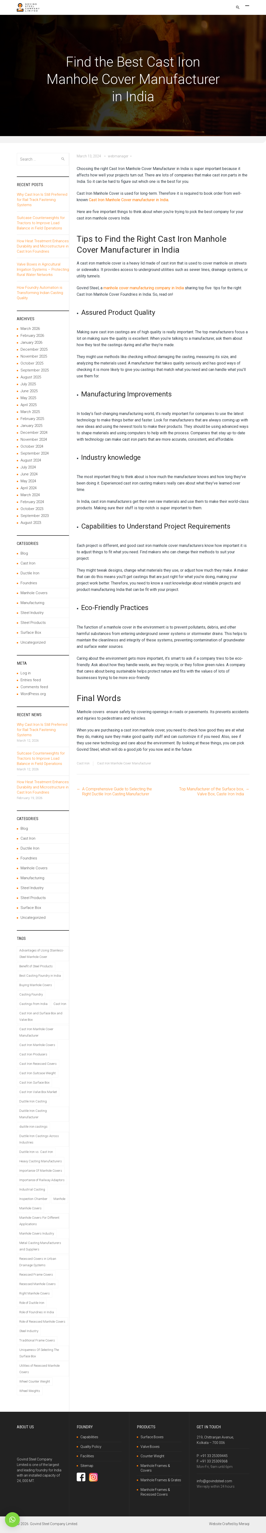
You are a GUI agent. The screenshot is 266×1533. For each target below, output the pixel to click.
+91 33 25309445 (214, 1456)
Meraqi (244, 1524)
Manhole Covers (34, 593)
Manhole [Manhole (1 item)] (59, 1199)
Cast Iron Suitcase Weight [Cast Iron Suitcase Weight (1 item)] (37, 1073)
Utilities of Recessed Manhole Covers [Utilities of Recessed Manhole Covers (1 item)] (39, 1369)
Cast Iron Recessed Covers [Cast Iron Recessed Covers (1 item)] (38, 1064)
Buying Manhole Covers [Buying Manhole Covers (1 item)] (35, 985)
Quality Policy (90, 1447)
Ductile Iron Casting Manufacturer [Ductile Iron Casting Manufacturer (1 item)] (33, 1114)
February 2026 (32, 335)
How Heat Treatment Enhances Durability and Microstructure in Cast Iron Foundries (43, 246)
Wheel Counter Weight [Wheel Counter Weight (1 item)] (34, 1381)
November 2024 (34, 439)
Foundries (29, 583)
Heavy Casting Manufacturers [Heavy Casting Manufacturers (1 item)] (40, 1161)
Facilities (87, 1456)
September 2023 (35, 515)
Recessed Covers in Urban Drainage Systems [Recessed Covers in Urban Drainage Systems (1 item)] (37, 1262)
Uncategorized (33, 642)
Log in (26, 673)
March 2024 (30, 495)
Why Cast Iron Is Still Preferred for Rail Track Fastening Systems (42, 199)
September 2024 (35, 453)
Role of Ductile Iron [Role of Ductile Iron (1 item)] (31, 1303)
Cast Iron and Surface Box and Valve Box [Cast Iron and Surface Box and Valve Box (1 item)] (40, 1016)
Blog (24, 553)
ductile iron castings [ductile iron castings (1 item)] (33, 1126)
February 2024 (32, 502)
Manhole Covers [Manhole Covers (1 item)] (30, 1208)
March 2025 (30, 412)
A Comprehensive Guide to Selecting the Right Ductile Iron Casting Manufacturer (117, 791)
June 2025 (29, 391)
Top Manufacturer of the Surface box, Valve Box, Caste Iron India (211, 791)
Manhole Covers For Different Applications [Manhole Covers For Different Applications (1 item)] (39, 1221)
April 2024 (29, 488)
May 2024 (28, 481)
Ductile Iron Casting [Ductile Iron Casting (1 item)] (33, 1101)
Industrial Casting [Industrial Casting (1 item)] (32, 1189)
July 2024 (28, 467)
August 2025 (31, 377)
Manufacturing (32, 603)
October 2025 (32, 363)
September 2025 (35, 370)
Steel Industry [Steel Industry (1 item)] (28, 1331)
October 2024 (32, 446)
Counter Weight (152, 1456)
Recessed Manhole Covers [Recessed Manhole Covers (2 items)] (37, 1284)
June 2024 (29, 474)
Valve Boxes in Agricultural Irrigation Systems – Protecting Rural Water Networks (43, 269)
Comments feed (34, 687)
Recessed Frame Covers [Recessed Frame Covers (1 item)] (36, 1274)
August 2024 (31, 460)
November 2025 (34, 356)
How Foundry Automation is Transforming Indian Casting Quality (40, 292)
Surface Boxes (152, 1437)
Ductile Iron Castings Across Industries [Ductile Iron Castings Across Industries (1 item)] (39, 1139)
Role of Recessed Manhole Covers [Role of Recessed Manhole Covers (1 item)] (42, 1321)
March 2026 (30, 328)
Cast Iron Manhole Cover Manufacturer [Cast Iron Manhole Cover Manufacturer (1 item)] (36, 1032)
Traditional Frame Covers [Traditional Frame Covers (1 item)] (37, 1340)
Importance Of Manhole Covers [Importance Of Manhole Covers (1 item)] (40, 1170)
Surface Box (31, 632)
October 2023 (32, 509)
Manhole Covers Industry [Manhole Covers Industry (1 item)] (36, 1233)
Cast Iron (83, 763)
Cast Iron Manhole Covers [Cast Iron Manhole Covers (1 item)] (37, 1045)
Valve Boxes (150, 1447)
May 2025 (28, 398)
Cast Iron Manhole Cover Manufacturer (124, 763)
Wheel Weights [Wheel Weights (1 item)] (29, 1391)
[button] (12, 1519)
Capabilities (89, 1437)
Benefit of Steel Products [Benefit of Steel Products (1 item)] (36, 966)
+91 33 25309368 (213, 1461)
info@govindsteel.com (214, 1481)
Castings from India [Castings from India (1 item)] (33, 1004)
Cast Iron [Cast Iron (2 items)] (59, 1004)
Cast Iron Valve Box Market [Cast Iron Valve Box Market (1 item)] (38, 1092)
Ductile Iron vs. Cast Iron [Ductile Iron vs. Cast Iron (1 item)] (36, 1152)
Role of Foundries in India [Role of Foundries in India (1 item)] (36, 1312)
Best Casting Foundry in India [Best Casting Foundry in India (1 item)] (40, 975)
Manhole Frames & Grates (161, 1480)
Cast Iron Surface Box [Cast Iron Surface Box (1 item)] (34, 1082)
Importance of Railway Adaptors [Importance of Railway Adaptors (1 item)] (42, 1180)
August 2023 (31, 522)
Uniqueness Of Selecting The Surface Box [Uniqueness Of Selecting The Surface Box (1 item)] (39, 1353)
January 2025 (31, 425)
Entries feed (31, 680)
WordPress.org (33, 694)
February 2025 (32, 418)
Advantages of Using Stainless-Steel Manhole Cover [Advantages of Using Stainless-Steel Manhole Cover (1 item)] (41, 954)
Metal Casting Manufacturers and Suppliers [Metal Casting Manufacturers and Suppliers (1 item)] (40, 1246)
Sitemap (86, 1466)
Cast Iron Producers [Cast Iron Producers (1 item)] (33, 1054)
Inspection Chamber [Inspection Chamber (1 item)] (33, 1199)
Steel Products (33, 622)
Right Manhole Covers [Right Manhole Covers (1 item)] (34, 1293)
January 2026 (31, 342)
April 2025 (29, 405)
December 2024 (34, 432)
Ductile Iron (30, 573)
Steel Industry (32, 612)
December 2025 (34, 349)
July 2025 (28, 384)
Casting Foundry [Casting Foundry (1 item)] (31, 994)
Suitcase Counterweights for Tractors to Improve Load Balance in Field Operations (41, 223)
